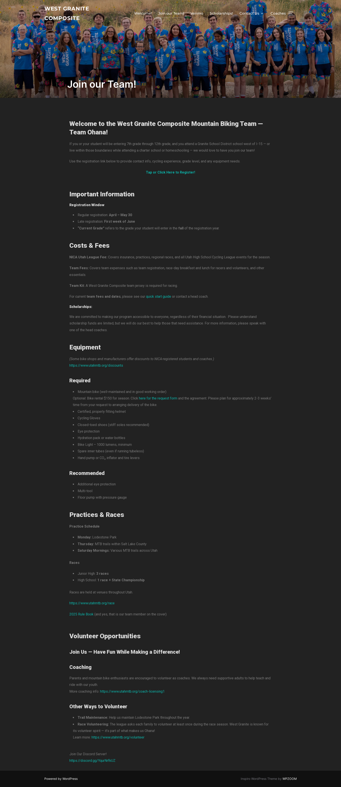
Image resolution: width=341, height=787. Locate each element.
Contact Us (251, 14)
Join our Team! (171, 14)
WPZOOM (289, 778)
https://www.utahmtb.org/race (92, 603)
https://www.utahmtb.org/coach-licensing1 (132, 691)
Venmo (197, 14)
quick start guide (158, 296)
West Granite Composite (68, 14)
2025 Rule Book (81, 614)
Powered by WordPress (61, 778)
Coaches (278, 14)
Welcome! (143, 14)
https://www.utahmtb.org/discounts (96, 365)
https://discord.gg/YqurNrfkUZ (92, 761)
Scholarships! (221, 14)
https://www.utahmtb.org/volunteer (118, 737)
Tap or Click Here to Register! (170, 172)
